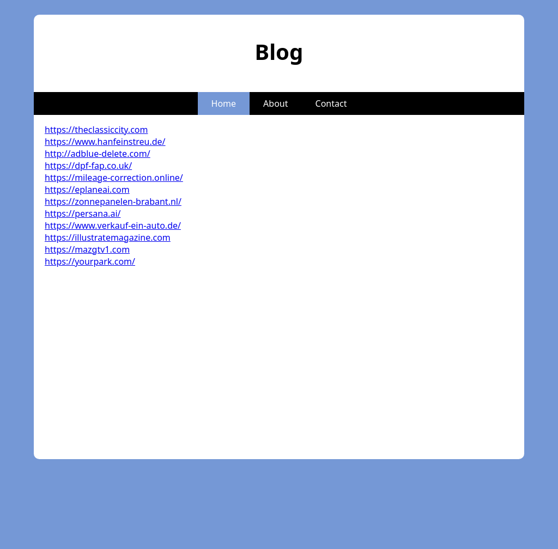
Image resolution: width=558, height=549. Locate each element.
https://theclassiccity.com (96, 130)
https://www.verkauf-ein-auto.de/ (113, 225)
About (275, 103)
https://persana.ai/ (82, 213)
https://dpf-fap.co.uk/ (88, 166)
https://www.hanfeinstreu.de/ (105, 142)
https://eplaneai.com (87, 190)
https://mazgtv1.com (87, 249)
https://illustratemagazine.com (108, 237)
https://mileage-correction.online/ (114, 178)
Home (223, 103)
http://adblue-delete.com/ (97, 154)
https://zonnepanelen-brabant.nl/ (113, 202)
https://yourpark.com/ (90, 261)
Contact (331, 103)
